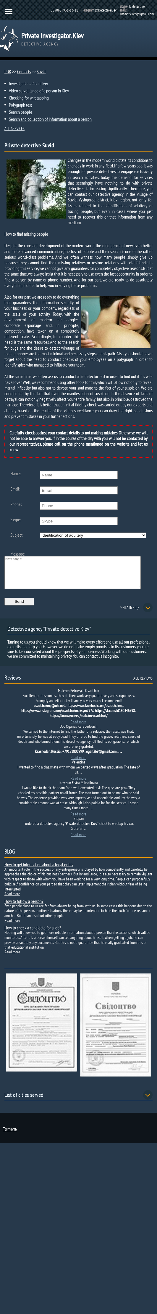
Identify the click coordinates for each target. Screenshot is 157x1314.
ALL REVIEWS (143, 684)
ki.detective (137, 6)
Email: (15, 488)
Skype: (15, 519)
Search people (20, 112)
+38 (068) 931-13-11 (63, 10)
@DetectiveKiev (105, 10)
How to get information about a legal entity (38, 871)
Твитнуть (10, 1135)
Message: (17, 553)
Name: (15, 473)
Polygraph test (20, 105)
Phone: (16, 504)
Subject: (16, 535)
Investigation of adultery (28, 84)
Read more (78, 728)
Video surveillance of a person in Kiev (39, 91)
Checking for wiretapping (29, 98)
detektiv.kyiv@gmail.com (137, 14)
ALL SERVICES (14, 128)
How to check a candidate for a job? (32, 934)
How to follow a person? (23, 907)
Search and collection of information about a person (50, 119)
